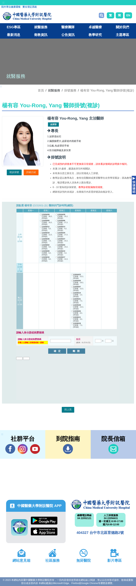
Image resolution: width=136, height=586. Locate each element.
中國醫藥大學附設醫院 (100, 504)
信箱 (113, 449)
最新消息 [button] (13, 35)
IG (23, 449)
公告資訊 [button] (68, 35)
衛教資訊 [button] (40, 35)
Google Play (44, 521)
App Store (44, 531)
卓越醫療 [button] (95, 27)
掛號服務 (70, 90)
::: (3, 2)
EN (128, 15)
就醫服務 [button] (40, 27)
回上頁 (68, 409)
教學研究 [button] (95, 35)
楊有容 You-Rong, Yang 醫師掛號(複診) (107, 90)
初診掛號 (14, 172)
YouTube (35, 449)
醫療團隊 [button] (68, 27)
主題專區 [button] (122, 35)
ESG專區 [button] (13, 27)
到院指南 (68, 449)
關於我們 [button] (122, 27)
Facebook (10, 449)
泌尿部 (53, 124)
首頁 (41, 90)
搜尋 (101, 15)
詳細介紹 (31, 172)
